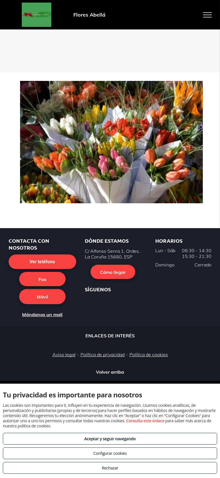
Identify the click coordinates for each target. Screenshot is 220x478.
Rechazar (110, 468)
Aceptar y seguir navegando (109, 438)
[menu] (207, 14)
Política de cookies (148, 354)
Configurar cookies (110, 453)
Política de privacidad (102, 354)
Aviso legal (64, 354)
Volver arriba (110, 372)
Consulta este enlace (145, 420)
